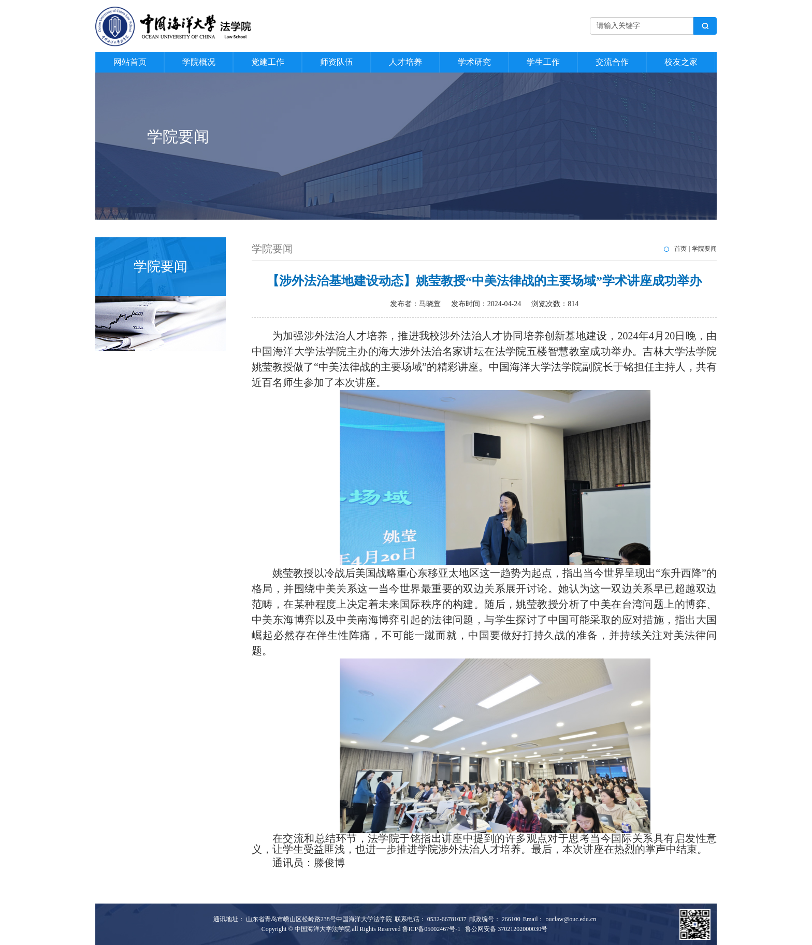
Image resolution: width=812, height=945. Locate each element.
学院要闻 (704, 248)
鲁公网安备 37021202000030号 (506, 929)
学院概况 (198, 62)
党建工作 (267, 62)
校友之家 (681, 62)
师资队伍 (336, 62)
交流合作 (612, 62)
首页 (680, 248)
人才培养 (405, 62)
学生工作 (543, 62)
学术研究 (474, 62)
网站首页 (130, 62)
